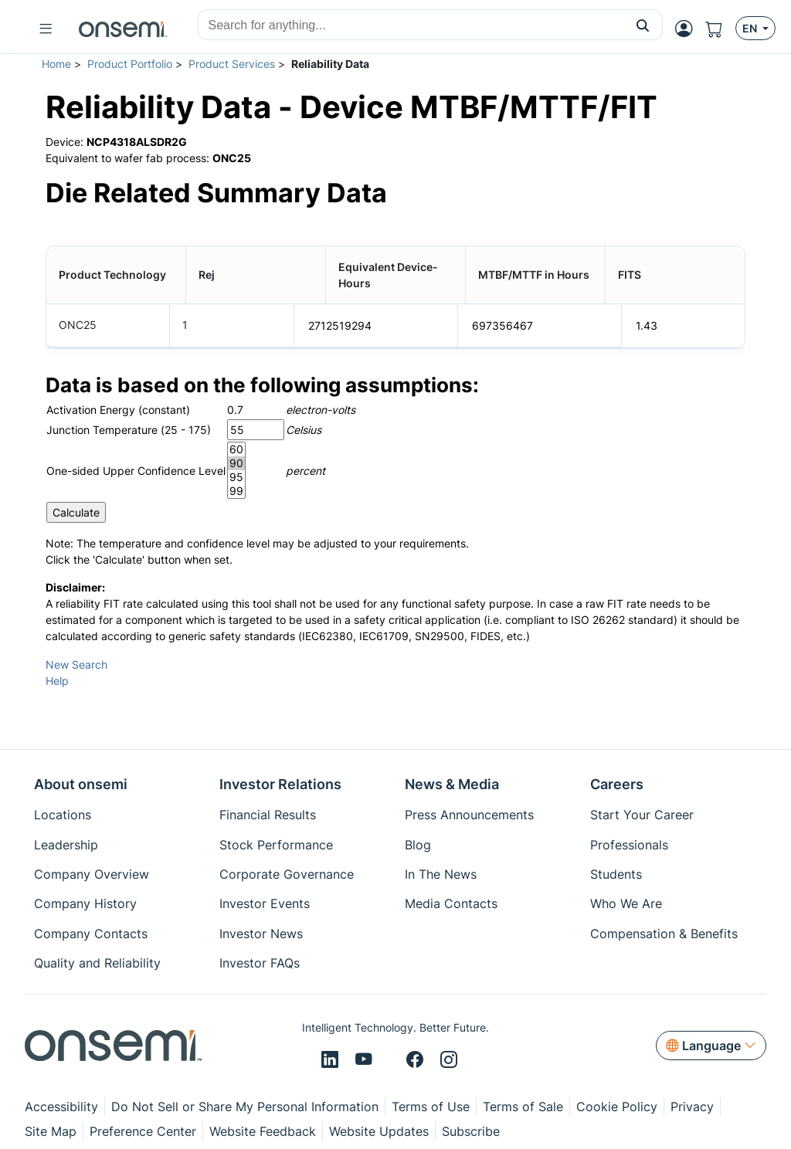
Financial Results (267, 814)
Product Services (231, 63)
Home (56, 63)
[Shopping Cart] (720, 28)
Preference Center (143, 1131)
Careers (616, 784)
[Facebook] (417, 1060)
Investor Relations (280, 784)
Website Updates (379, 1131)
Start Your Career (642, 814)
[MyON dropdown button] (688, 28)
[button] (643, 24)
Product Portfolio (129, 63)
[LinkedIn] (332, 1060)
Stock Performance (276, 844)
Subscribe (471, 1131)
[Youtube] (366, 1060)
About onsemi (80, 784)
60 (236, 449)
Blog (418, 844)
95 (236, 476)
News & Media (452, 784)
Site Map (50, 1131)
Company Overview (91, 874)
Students (616, 874)
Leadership (66, 844)
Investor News (261, 933)
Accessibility (61, 1106)
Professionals (629, 844)
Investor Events (264, 903)
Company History (85, 903)
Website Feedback (262, 1131)
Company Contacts (91, 933)
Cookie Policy (616, 1106)
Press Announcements (469, 814)
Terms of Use (431, 1106)
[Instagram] (448, 1060)
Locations (62, 814)
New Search (76, 663)
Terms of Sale (523, 1106)
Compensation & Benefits (664, 933)
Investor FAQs (259, 963)
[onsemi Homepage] (122, 28)
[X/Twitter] (391, 1060)
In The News (441, 874)
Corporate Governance (286, 874)
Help (57, 679)
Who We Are (626, 903)
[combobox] (411, 25)
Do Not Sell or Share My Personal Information (245, 1106)
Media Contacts (451, 903)
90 (236, 462)
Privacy (692, 1106)
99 (236, 490)
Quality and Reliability (97, 963)
